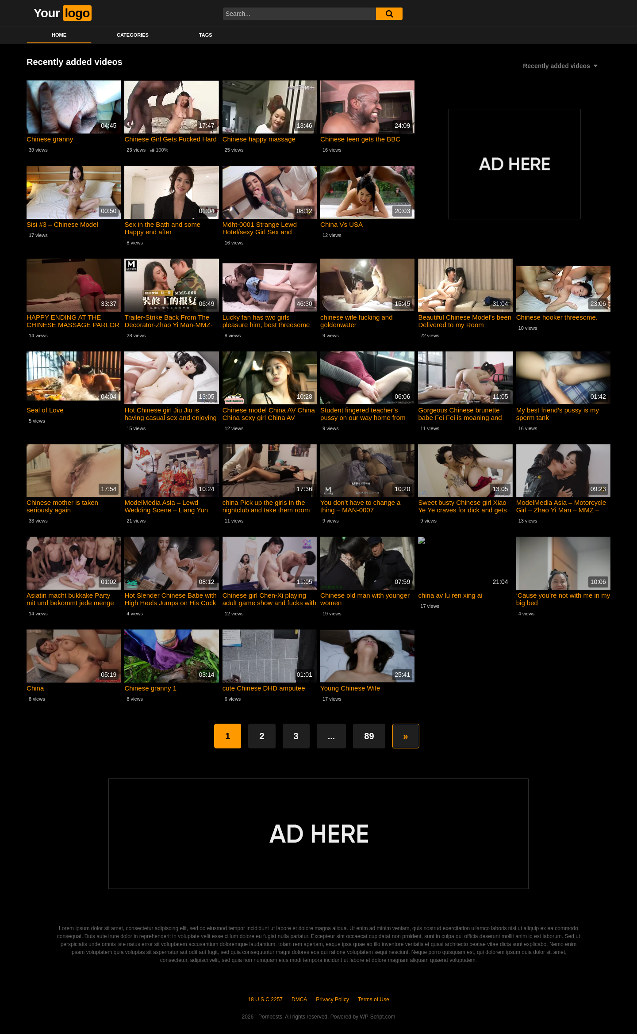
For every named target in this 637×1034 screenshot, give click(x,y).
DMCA (299, 999)
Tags (205, 35)
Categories (133, 35)
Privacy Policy (332, 999)
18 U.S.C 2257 (265, 999)
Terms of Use (373, 999)
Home (59, 35)
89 (369, 736)
